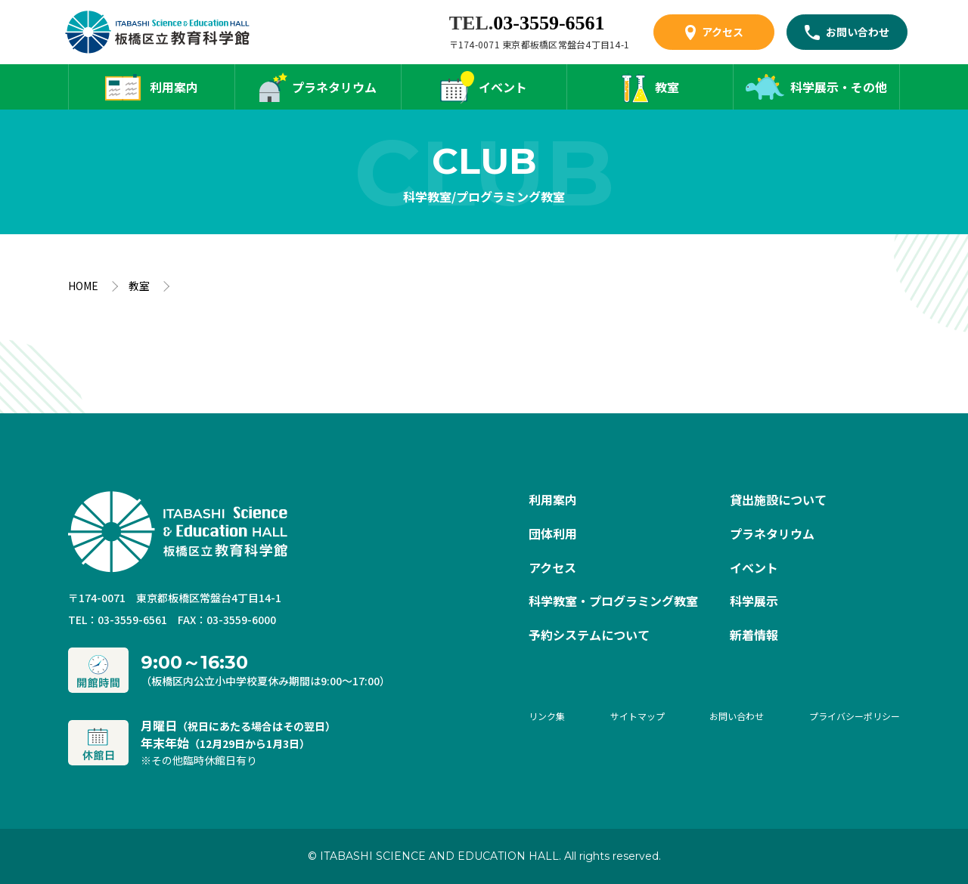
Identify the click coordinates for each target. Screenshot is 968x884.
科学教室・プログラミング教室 (613, 601)
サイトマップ (637, 715)
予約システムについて (589, 635)
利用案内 (174, 87)
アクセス (722, 31)
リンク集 (547, 715)
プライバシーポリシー (854, 715)
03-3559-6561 (548, 23)
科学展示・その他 (838, 87)
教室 (667, 87)
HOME (83, 285)
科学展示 (754, 601)
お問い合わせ (857, 31)
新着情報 (754, 635)
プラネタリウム (334, 87)
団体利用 (553, 533)
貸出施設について (778, 499)
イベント (503, 87)
